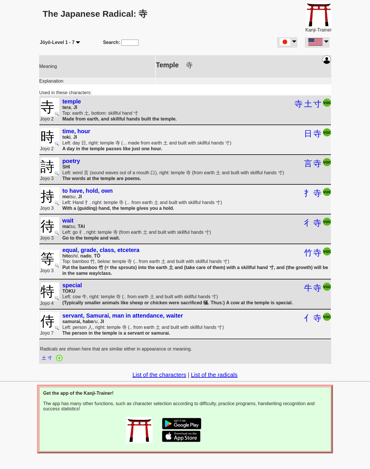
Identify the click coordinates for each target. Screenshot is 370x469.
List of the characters (159, 375)
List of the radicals (214, 375)
